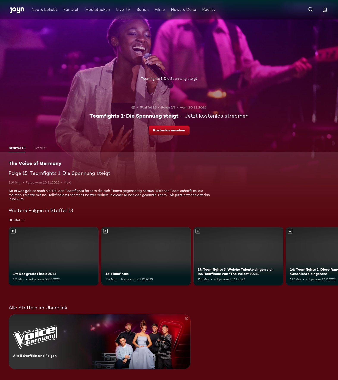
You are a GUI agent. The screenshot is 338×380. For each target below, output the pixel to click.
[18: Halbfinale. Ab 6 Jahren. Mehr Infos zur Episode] (146, 256)
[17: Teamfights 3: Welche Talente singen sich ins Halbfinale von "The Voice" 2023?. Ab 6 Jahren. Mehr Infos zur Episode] (238, 256)
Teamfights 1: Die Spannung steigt (169, 79)
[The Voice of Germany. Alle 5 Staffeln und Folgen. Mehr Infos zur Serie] (100, 341)
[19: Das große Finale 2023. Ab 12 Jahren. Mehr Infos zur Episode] (54, 256)
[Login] (325, 9)
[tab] (17, 148)
